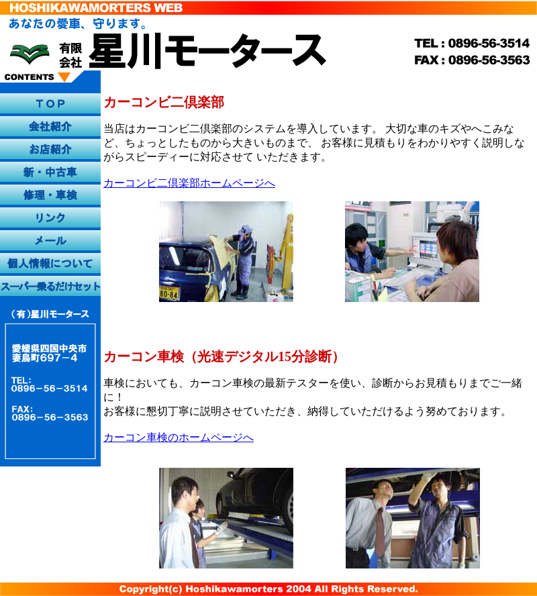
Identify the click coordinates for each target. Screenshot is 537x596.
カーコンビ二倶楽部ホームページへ (189, 183)
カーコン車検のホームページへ (178, 437)
